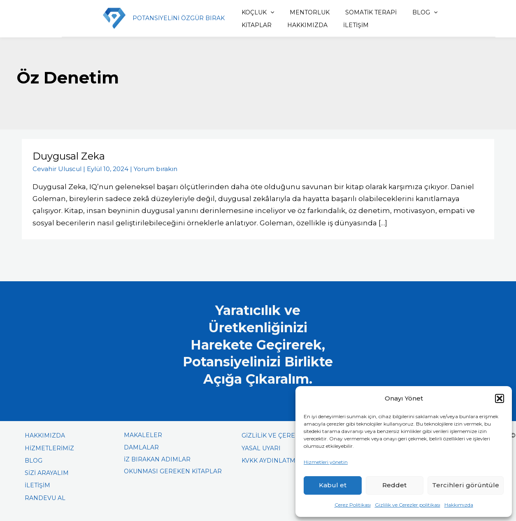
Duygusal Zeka (69, 156)
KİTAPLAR (451, 12)
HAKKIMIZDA (256, 25)
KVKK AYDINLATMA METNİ (281, 460)
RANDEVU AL (45, 497)
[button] (499, 398)
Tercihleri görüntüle (465, 485)
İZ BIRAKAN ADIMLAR (157, 459)
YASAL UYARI (261, 448)
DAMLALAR (141, 447)
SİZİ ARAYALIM (47, 472)
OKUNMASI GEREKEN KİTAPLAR (173, 471)
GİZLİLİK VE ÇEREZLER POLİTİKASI (294, 435)
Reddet (394, 485)
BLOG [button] (410, 12)
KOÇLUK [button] (252, 12)
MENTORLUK (301, 12)
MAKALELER (143, 435)
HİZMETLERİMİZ (49, 448)
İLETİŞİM (301, 25)
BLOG (33, 460)
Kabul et (332, 485)
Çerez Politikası (353, 505)
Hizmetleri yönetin (326, 462)
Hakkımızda (458, 505)
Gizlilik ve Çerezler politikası (407, 505)
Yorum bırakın (155, 168)
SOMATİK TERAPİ (359, 12)
